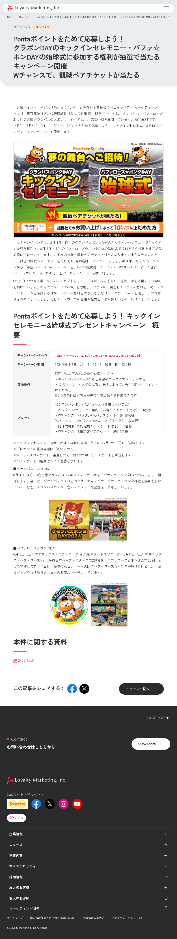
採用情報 (88, 876)
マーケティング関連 (88, 908)
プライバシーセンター (127, 918)
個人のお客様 (88, 898)
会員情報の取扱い (93, 918)
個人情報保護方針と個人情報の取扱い (53, 918)
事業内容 (16, 855)
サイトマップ (15, 918)
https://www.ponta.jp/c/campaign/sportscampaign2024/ (98, 355)
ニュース (16, 844)
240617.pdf (23, 660)
